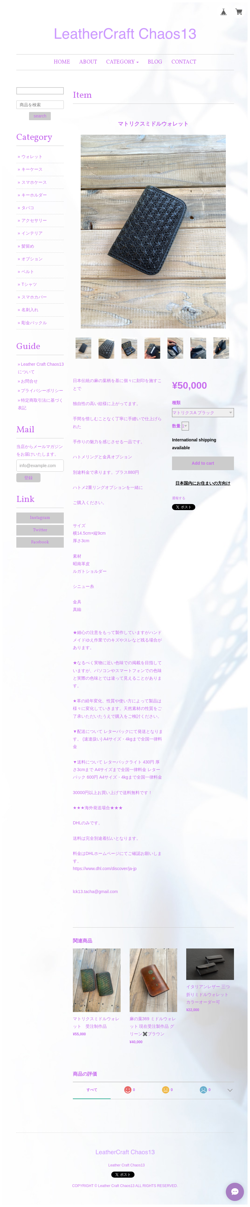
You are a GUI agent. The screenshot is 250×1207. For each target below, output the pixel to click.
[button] (123, 62)
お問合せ (29, 381)
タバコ (27, 207)
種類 (176, 402)
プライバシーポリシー (42, 390)
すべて (91, 1090)
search (40, 116)
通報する (178, 498)
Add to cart (203, 463)
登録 (28, 477)
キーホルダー (34, 195)
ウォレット (32, 156)
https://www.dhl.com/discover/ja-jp (105, 868)
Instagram (40, 518)
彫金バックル (34, 322)
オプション (32, 258)
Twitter (40, 530)
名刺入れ (29, 309)
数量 (176, 426)
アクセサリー (34, 220)
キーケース (32, 169)
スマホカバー (34, 297)
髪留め (27, 246)
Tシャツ (29, 284)
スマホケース (34, 182)
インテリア (32, 233)
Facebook (40, 542)
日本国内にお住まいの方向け (202, 483)
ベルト (27, 271)
